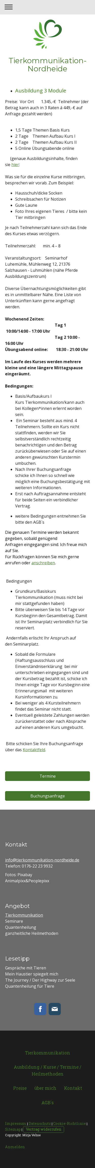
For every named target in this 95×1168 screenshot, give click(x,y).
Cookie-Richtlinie (69, 1123)
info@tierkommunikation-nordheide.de (42, 860)
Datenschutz (40, 1123)
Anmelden (15, 1146)
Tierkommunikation (24, 915)
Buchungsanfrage (47, 796)
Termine (48, 776)
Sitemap (13, 1129)
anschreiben (43, 563)
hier (15, 164)
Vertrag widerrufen (43, 1129)
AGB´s (47, 1103)
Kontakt (73, 1088)
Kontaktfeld (34, 750)
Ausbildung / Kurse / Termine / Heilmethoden (47, 1070)
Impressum (15, 1123)
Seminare (14, 921)
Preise (20, 1088)
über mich (45, 1088)
